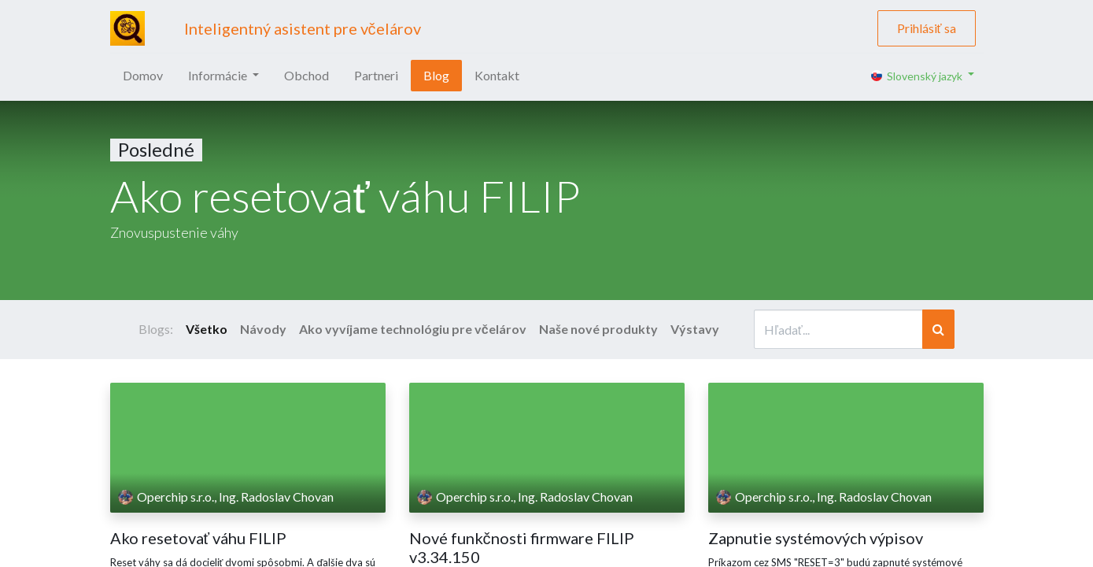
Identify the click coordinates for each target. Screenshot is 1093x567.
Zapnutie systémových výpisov (815, 537)
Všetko (206, 328)
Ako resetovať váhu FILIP (198, 537)
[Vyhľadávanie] (938, 329)
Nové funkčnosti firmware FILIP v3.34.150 (521, 547)
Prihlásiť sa (926, 27)
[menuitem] (142, 75)
